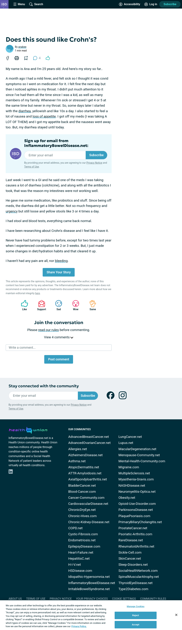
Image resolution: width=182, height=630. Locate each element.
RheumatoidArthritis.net (136, 546)
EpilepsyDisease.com (84, 546)
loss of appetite (44, 116)
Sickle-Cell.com (130, 552)
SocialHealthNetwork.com (138, 571)
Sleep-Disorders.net (133, 565)
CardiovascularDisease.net (88, 504)
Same (91, 305)
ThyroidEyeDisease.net (136, 583)
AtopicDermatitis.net (83, 467)
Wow (74, 305)
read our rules (48, 330)
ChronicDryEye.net (82, 510)
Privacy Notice (94, 162)
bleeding (61, 261)
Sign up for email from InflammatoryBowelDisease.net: (56, 143)
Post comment (58, 359)
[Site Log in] (151, 4)
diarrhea (24, 111)
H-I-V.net (74, 565)
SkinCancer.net (130, 558)
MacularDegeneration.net (137, 449)
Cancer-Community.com (86, 498)
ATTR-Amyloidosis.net (84, 473)
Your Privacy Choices (92, 598)
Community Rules (153, 598)
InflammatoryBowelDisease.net (91, 583)
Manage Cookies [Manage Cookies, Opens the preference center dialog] (135, 606)
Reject (135, 615)
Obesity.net (127, 498)
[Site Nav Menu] (19, 4)
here (37, 293)
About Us (15, 598)
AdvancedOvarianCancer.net (89, 443)
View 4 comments (58, 337)
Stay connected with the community (44, 386)
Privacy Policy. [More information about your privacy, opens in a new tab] (79, 626)
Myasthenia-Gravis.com (136, 479)
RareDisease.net (131, 540)
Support (40, 305)
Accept (135, 624)
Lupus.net (126, 443)
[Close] (176, 615)
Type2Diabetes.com (133, 589)
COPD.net (75, 528)
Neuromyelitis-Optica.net (137, 492)
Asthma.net (77, 461)
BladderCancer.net (82, 485)
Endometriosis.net (82, 540)
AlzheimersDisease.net (85, 455)
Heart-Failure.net (80, 552)
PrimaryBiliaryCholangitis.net (140, 522)
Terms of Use (31, 166)
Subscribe (170, 4)
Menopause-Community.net (139, 455)
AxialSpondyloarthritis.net (87, 479)
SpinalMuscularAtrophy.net (139, 577)
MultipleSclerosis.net (134, 473)
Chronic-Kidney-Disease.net (88, 522)
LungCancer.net (130, 437)
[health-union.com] (28, 429)
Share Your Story (59, 272)
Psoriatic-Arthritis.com (135, 534)
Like (22, 305)
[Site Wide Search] (36, 4)
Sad (57, 305)
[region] (91, 615)
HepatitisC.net (79, 558)
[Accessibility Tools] (129, 4)
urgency (12, 211)
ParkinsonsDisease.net (136, 510)
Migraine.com (129, 467)
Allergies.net (77, 449)
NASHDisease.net (132, 485)
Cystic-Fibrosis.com (83, 534)
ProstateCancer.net (133, 528)
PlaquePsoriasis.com (134, 516)
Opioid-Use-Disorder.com (137, 504)
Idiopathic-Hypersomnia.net (89, 577)
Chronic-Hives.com (82, 516)
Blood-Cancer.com (82, 492)
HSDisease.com (80, 571)
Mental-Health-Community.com (142, 461)
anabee (22, 46)
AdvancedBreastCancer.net (88, 437)
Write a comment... (22, 347)
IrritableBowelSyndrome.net (89, 589)
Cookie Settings (124, 598)
